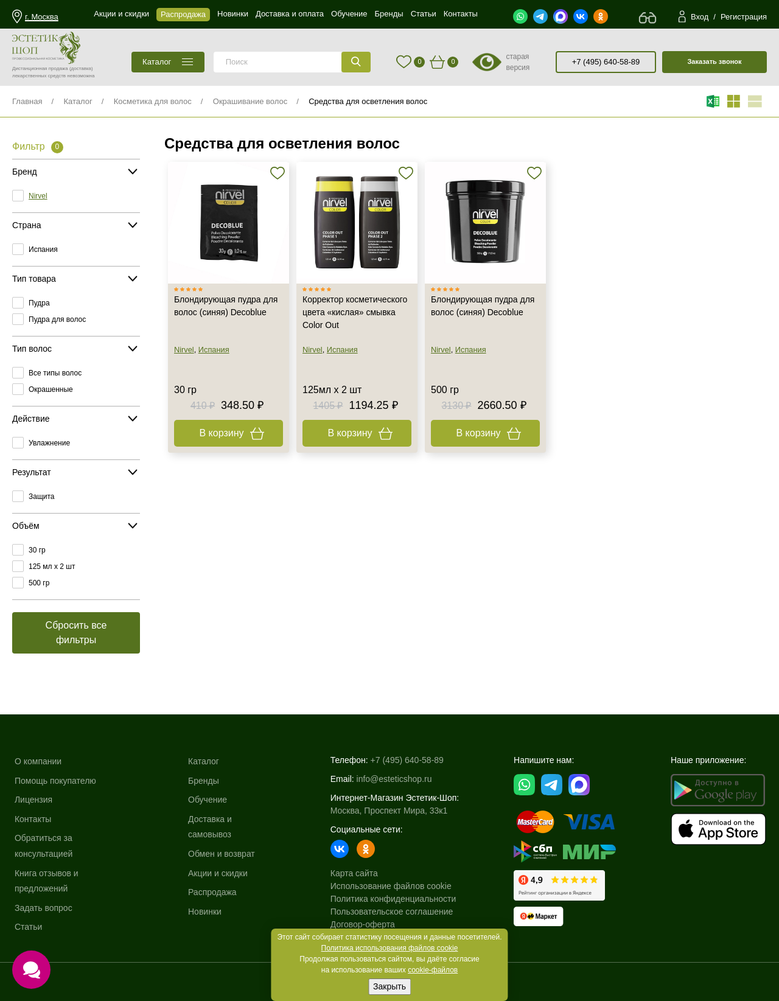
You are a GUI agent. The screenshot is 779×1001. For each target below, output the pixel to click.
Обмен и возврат (221, 854)
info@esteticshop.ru (394, 779)
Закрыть (389, 986)
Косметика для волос (153, 101)
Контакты (33, 819)
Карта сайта (354, 873)
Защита (42, 496)
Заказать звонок (714, 61)
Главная (27, 101)
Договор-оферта (362, 924)
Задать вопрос (43, 908)
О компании (38, 761)
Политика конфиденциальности (393, 899)
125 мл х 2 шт (52, 566)
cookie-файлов (433, 970)
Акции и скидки (218, 873)
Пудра (39, 303)
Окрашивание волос (250, 101)
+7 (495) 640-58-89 (606, 61)
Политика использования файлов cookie (389, 948)
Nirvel (38, 196)
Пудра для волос (57, 319)
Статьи (28, 927)
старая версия (517, 62)
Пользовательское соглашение (391, 911)
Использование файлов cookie (391, 886)
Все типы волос (55, 373)
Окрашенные (51, 389)
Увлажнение (49, 443)
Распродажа (212, 892)
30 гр (37, 550)
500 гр (39, 583)
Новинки (205, 911)
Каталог (77, 101)
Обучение (207, 799)
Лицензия (33, 799)
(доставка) (81, 68)
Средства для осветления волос (368, 101)
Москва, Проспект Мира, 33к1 (388, 810)
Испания (43, 249)
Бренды (203, 781)
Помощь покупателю (55, 781)
